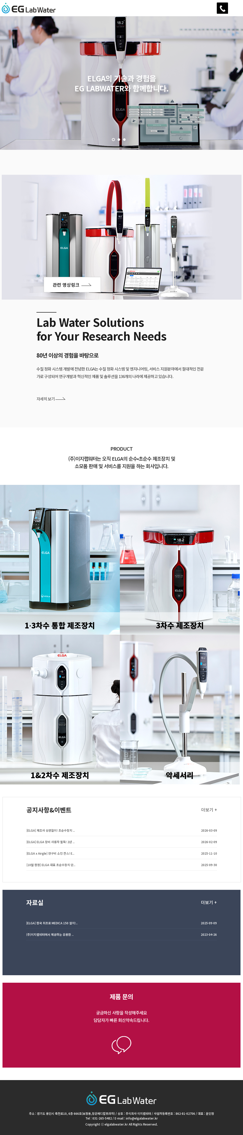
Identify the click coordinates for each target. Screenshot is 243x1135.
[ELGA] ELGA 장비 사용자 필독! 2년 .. (50, 847)
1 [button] (113, 139)
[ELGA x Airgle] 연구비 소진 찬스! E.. (50, 858)
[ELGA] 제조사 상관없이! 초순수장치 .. (50, 835)
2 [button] (118, 139)
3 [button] (124, 139)
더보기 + (209, 815)
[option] (121, 83)
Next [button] (25, 111)
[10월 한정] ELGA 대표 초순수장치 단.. (50, 870)
